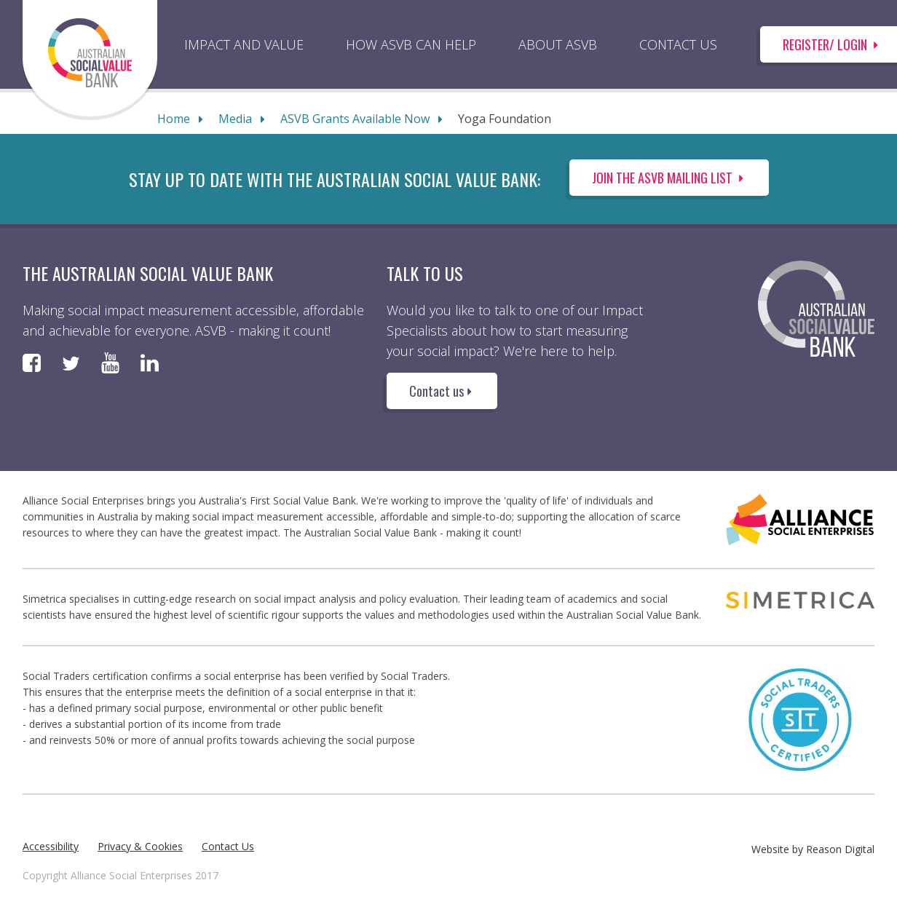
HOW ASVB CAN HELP (411, 44)
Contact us (442, 390)
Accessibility (51, 846)
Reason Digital (840, 849)
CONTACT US (678, 44)
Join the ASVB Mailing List (669, 177)
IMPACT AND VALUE (244, 44)
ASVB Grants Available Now (355, 119)
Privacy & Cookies (140, 846)
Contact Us (228, 846)
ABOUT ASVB (557, 44)
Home (173, 119)
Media (235, 119)
